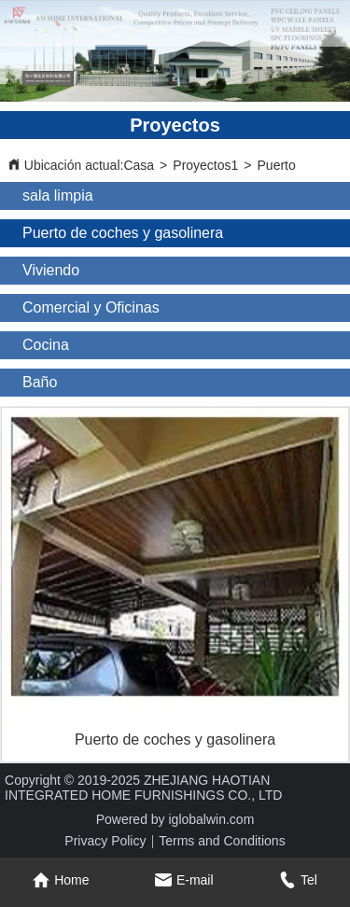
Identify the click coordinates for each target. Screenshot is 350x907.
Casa (138, 165)
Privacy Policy (105, 840)
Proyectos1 (205, 165)
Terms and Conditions (222, 840)
